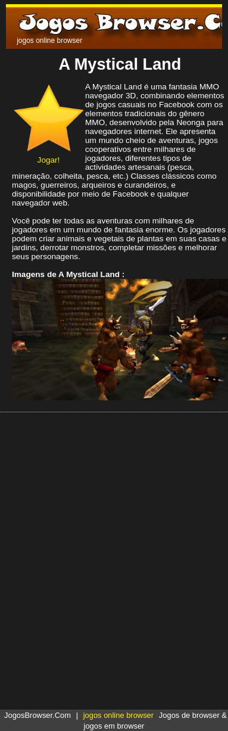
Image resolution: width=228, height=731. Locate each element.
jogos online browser (118, 715)
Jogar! (48, 155)
